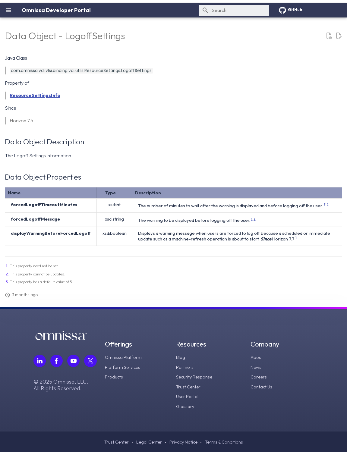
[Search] (234, 10)
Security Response (196, 376)
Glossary (186, 405)
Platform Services (125, 367)
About (257, 357)
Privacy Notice (184, 441)
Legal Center (147, 441)
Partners (186, 367)
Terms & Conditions (226, 441)
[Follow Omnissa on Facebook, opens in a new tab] (57, 361)
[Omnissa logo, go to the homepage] (61, 338)
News (256, 367)
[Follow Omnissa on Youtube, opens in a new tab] (74, 361)
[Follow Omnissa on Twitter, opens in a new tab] (91, 361)
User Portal (188, 396)
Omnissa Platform (125, 357)
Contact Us (262, 386)
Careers (259, 376)
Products (115, 376)
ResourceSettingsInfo (35, 95)
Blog (182, 357)
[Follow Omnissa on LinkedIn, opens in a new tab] (39, 361)
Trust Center (189, 386)
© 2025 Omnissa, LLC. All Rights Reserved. (60, 385)
